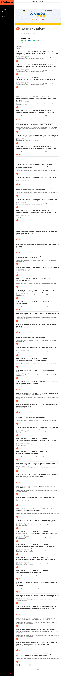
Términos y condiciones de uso (5, 667)
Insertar (38, 40)
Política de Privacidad (4, 670)
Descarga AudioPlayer (4, 666)
